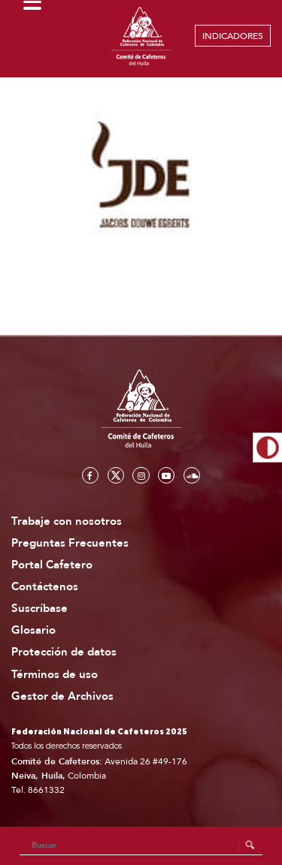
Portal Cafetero (51, 565)
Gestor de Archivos (62, 696)
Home (30, 118)
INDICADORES (232, 36)
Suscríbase (39, 608)
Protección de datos (64, 652)
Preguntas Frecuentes (70, 543)
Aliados (77, 118)
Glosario (33, 630)
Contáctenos (44, 587)
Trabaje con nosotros (66, 521)
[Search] (141, 845)
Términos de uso (54, 675)
